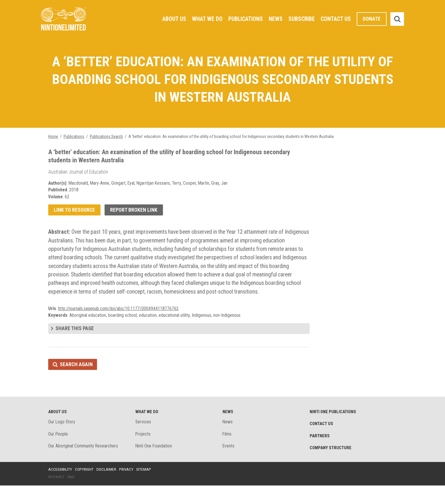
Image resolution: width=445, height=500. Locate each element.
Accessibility (60, 483)
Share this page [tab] (74, 342)
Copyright (85, 483)
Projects (143, 448)
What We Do (206, 18)
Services (143, 435)
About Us (173, 18)
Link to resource (74, 212)
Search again (76, 378)
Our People (58, 448)
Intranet (56, 491)
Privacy (128, 483)
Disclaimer (107, 483)
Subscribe (301, 18)
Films (227, 448)
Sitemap (145, 483)
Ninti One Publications (334, 425)
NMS (71, 491)
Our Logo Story (62, 435)
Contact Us (336, 18)
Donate (372, 19)
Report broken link (134, 212)
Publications (245, 18)
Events (228, 460)
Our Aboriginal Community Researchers (83, 460)
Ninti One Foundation (154, 460)
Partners (320, 449)
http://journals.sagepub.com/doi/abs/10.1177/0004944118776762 (118, 321)
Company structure (331, 462)
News (275, 18)
